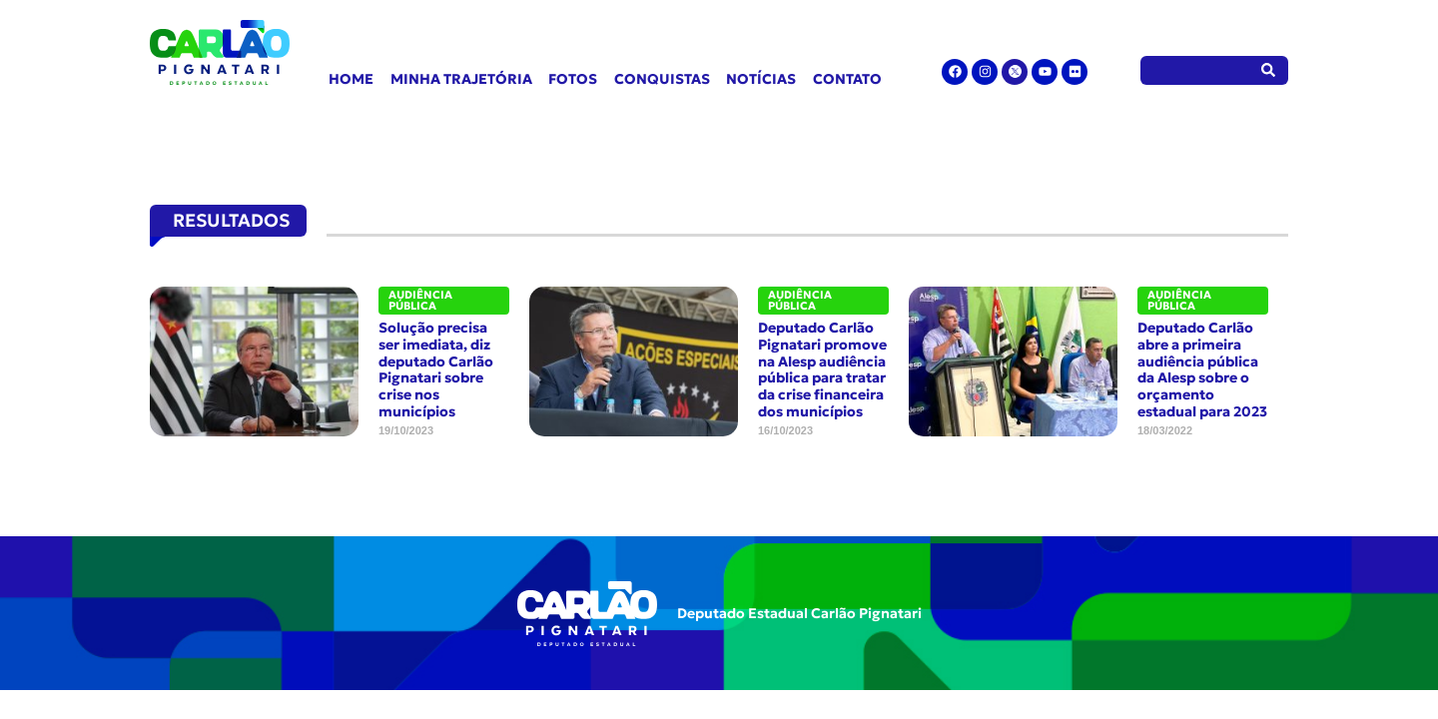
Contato (847, 79)
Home (351, 79)
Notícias (761, 79)
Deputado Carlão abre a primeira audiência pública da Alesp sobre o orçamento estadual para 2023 (1202, 369)
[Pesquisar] (1268, 70)
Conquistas (662, 79)
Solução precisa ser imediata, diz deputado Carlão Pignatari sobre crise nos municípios (435, 369)
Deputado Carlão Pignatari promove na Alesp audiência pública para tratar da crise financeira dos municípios (822, 369)
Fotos (572, 79)
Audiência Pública (420, 300)
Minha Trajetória (461, 79)
